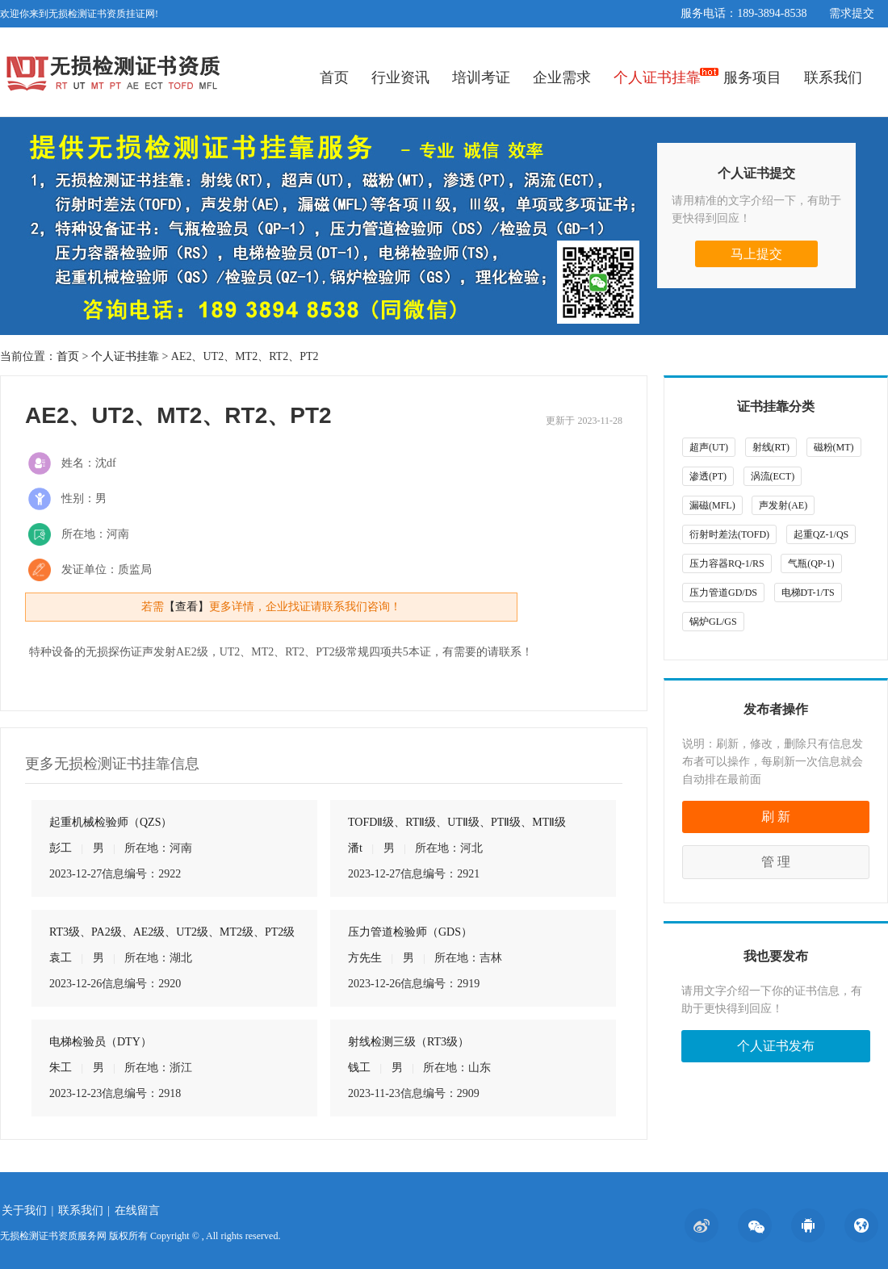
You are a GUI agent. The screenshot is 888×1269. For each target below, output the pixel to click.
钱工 (359, 1068)
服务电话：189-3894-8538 (743, 13)
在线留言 (137, 1210)
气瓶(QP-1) (811, 563)
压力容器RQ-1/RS (726, 563)
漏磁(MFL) (712, 505)
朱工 (60, 1068)
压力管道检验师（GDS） (410, 932)
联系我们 (833, 77)
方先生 (365, 958)
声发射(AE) (783, 505)
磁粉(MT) (834, 447)
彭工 (60, 848)
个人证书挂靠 (657, 77)
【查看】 (186, 607)
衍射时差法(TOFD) (729, 534)
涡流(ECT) (773, 476)
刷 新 (775, 816)
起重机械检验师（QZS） (110, 822)
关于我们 (24, 1210)
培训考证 (481, 77)
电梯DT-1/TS (808, 592)
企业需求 (562, 77)
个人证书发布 (776, 1046)
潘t (355, 848)
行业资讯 (400, 77)
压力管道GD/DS (723, 592)
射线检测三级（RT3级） (408, 1042)
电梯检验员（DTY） (100, 1042)
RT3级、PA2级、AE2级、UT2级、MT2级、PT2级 (172, 932)
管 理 (775, 862)
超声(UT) (708, 447)
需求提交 (851, 13)
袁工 (60, 958)
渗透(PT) (708, 476)
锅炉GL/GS (713, 621)
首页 (334, 77)
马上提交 (756, 254)
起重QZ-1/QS (821, 534)
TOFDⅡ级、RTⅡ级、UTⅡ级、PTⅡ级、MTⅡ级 (457, 822)
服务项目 (752, 77)
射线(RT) (771, 447)
